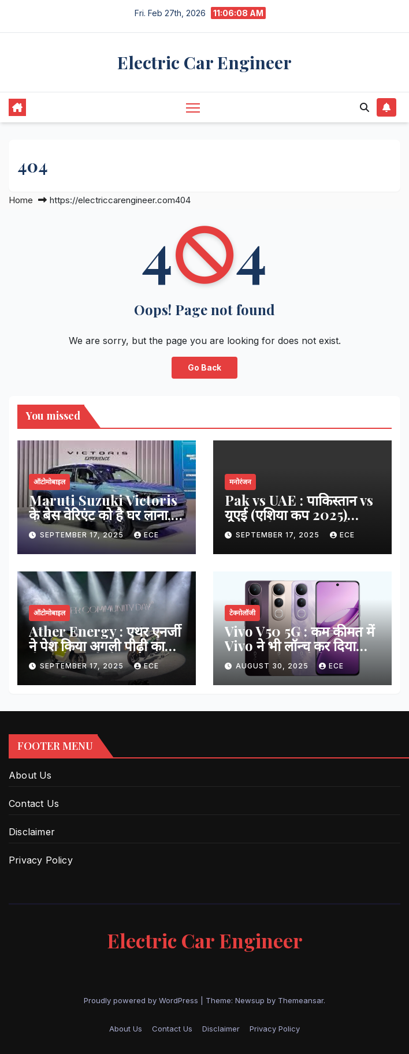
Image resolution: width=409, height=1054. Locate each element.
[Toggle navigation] (193, 107)
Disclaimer (32, 832)
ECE (146, 534)
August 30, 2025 (273, 665)
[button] (364, 107)
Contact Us (34, 803)
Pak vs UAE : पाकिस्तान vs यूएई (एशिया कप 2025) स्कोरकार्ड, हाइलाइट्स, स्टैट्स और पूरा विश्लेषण (299, 521)
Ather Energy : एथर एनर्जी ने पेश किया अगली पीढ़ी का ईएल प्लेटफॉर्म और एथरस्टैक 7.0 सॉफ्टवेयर (105, 652)
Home (21, 200)
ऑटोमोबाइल (49, 481)
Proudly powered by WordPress (142, 1000)
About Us (30, 775)
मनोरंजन (240, 481)
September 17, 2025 (83, 534)
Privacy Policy (41, 860)
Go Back (204, 367)
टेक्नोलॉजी (242, 612)
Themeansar (301, 1000)
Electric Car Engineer (204, 62)
